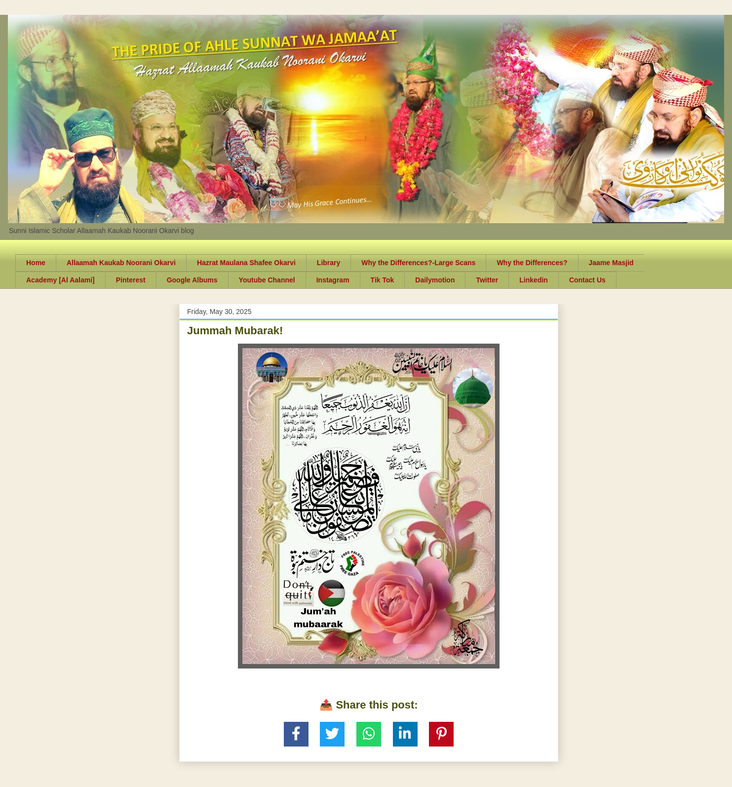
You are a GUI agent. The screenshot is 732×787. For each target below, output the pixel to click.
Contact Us (587, 280)
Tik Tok (382, 280)
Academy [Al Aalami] (60, 280)
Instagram (332, 280)
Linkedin (533, 280)
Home (35, 263)
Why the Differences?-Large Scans (418, 263)
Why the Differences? (532, 263)
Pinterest (131, 280)
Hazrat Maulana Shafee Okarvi (246, 263)
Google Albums (192, 280)
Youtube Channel (267, 280)
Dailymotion (435, 280)
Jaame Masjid (611, 263)
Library (328, 263)
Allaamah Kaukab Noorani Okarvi (121, 263)
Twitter (487, 280)
